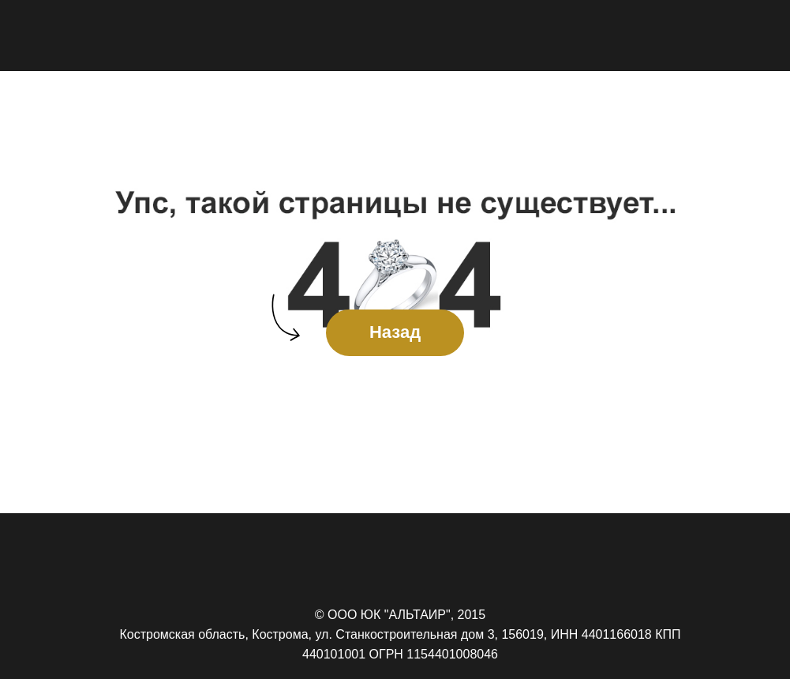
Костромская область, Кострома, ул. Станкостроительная (288, 634)
